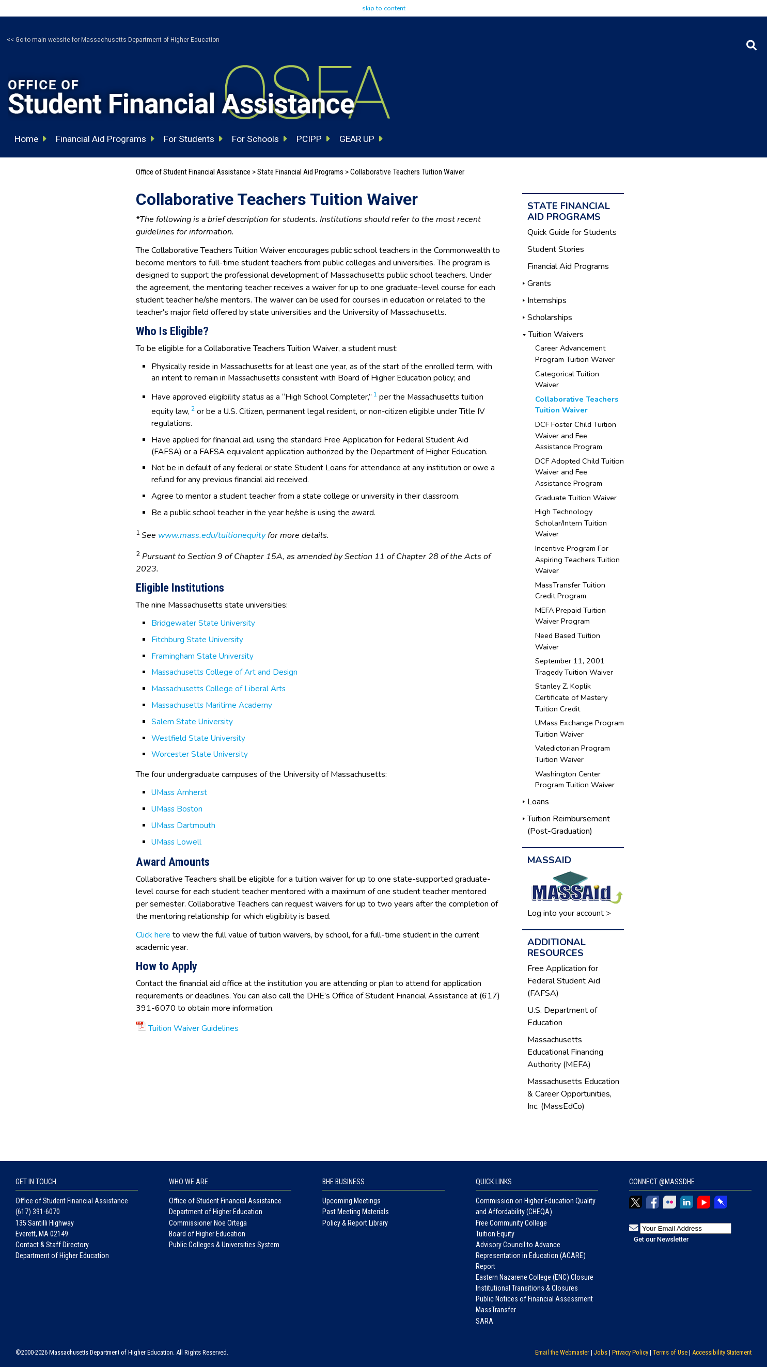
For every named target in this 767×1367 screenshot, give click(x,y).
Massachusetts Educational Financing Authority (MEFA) (565, 1052)
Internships (547, 300)
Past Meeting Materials (355, 1211)
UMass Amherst (179, 792)
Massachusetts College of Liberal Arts (218, 689)
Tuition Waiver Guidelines (193, 1028)
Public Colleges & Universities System (224, 1245)
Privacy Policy (630, 1352)
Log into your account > (569, 913)
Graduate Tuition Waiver (576, 497)
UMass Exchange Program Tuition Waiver (579, 728)
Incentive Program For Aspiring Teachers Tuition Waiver (577, 559)
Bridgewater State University (203, 623)
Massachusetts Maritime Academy (211, 705)
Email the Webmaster (562, 1352)
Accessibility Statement (722, 1352)
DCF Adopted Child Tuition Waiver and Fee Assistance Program (579, 472)
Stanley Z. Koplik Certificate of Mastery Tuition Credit (571, 697)
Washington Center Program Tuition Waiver (575, 779)
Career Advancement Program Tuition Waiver (575, 353)
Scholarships (549, 317)
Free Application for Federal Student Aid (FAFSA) (563, 981)
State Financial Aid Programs (300, 172)
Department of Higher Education (62, 1255)
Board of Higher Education (207, 1234)
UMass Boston (176, 809)
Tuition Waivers (556, 334)
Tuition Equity (495, 1234)
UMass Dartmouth (183, 825)
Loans (538, 801)
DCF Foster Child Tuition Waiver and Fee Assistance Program (575, 435)
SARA (484, 1321)
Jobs (600, 1352)
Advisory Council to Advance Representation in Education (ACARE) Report (531, 1255)
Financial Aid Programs (568, 266)
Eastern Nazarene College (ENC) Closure (534, 1277)
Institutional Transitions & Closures (527, 1288)
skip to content (383, 8)
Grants (539, 283)
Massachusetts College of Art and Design (224, 672)
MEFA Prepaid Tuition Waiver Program (570, 616)
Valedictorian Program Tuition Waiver (572, 754)
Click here (153, 935)
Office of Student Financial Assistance (193, 172)
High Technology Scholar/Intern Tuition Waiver (571, 522)
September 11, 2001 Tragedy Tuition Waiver (574, 666)
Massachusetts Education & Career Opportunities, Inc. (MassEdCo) (573, 1094)
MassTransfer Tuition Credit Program (570, 590)
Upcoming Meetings (351, 1201)
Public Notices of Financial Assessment (534, 1299)
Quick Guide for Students (572, 232)
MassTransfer (496, 1310)
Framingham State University (202, 656)
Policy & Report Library (355, 1223)
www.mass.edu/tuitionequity (211, 535)
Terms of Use (670, 1352)
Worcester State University (199, 754)
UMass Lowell (176, 842)
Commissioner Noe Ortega (208, 1223)
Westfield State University (198, 738)
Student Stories (555, 249)
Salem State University (192, 722)
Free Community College (511, 1223)
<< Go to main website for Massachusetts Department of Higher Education (113, 39)
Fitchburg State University (197, 639)
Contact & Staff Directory (52, 1245)
